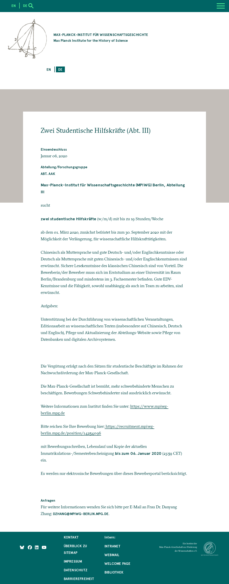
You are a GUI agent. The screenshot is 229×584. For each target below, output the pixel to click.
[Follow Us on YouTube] (44, 547)
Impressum (73, 561)
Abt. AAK (48, 173)
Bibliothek (113, 572)
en (49, 69)
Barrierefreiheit (79, 578)
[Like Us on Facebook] (30, 547)
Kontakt (71, 537)
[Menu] (221, 6)
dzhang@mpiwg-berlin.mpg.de (80, 513)
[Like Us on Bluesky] (22, 547)
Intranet (112, 546)
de (60, 69)
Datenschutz (75, 569)
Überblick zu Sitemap (75, 549)
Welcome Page (117, 563)
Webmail (111, 554)
